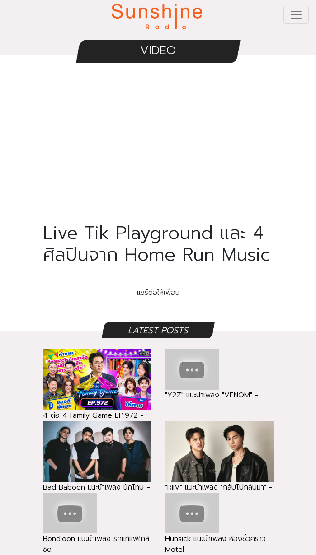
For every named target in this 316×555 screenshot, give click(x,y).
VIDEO (158, 50)
